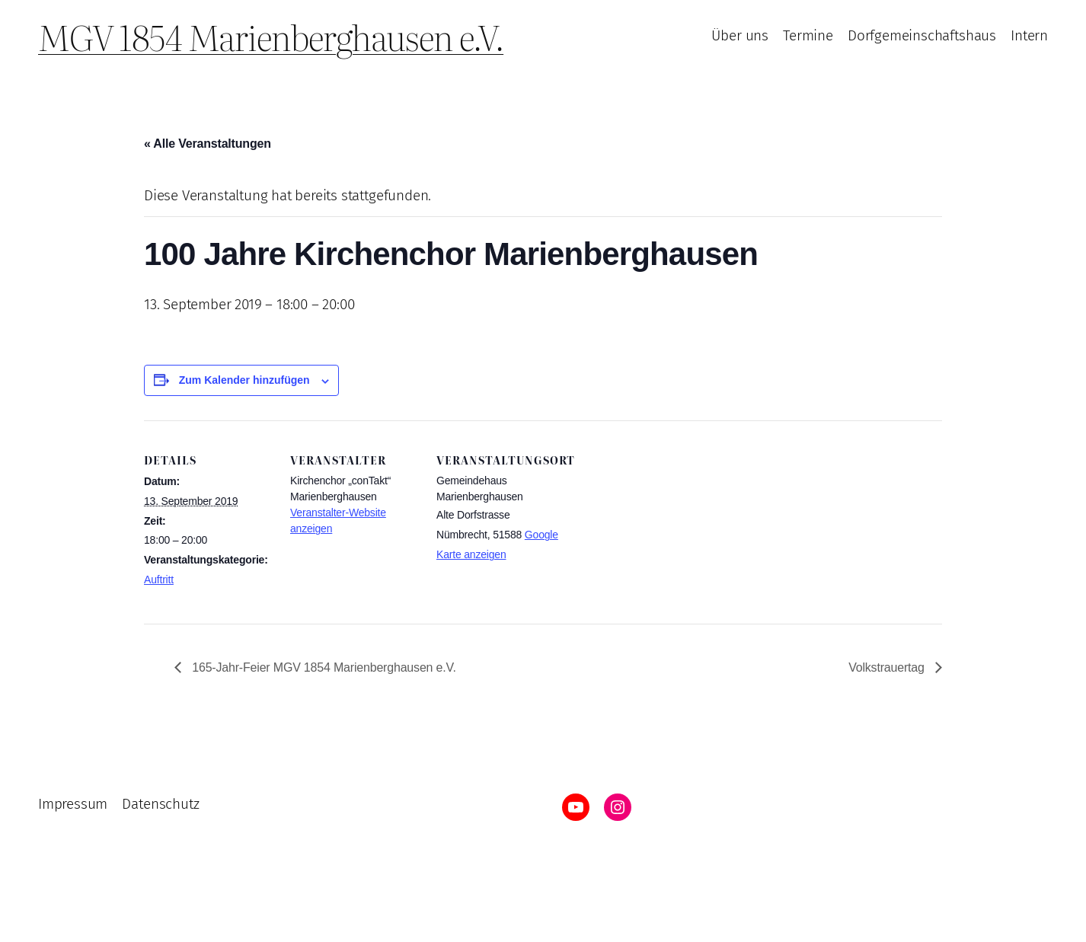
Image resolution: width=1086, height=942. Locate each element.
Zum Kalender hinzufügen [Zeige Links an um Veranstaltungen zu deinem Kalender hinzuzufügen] (244, 380)
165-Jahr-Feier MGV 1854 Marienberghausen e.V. (322, 667)
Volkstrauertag (888, 667)
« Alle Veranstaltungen (207, 143)
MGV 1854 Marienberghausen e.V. (270, 36)
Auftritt (159, 579)
